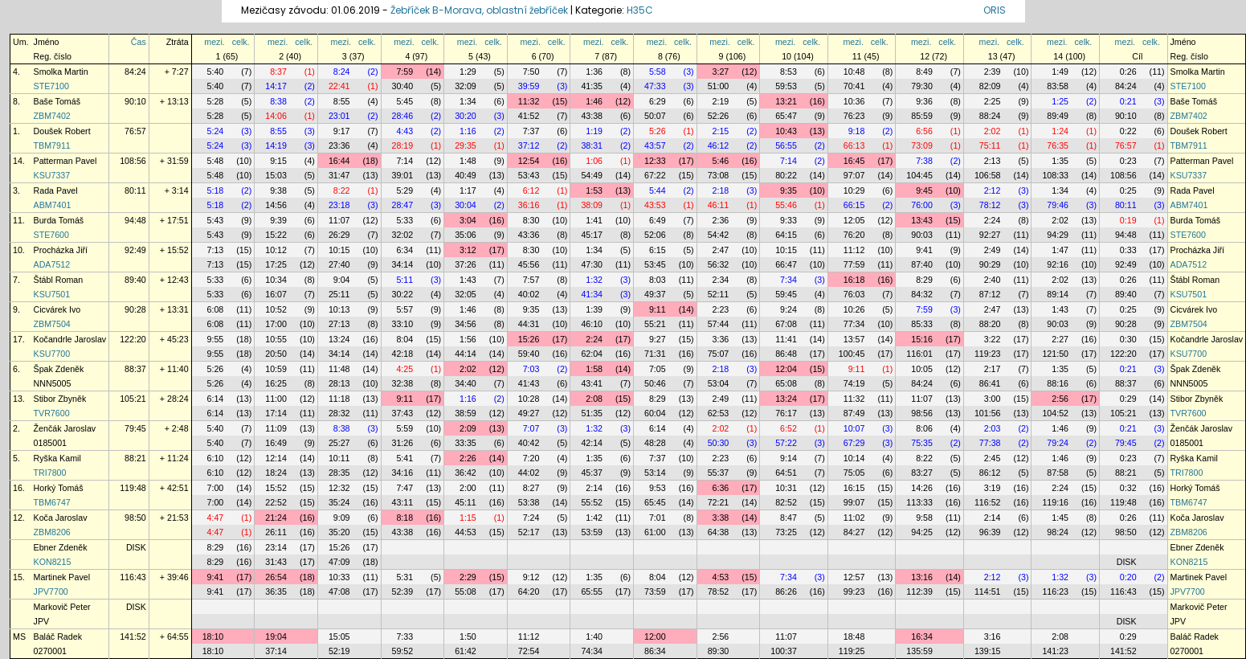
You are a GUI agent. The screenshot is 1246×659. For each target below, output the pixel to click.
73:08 (718, 175)
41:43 (529, 383)
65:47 (786, 116)
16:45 (854, 161)
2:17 (992, 369)
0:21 (1128, 101)
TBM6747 (52, 502)
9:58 (924, 517)
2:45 (992, 458)
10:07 (854, 428)
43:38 (592, 116)
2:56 (1060, 398)
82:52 (786, 502)
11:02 (854, 517)
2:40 (992, 279)
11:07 (339, 220)
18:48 (854, 636)
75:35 (922, 443)
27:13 (339, 324)
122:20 (133, 339)
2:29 (468, 577)
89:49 (1057, 116)
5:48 (215, 161)
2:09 (468, 428)
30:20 (465, 116)
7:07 (531, 428)
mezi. (214, 42)
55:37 (718, 472)
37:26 (465, 264)
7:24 (531, 517)
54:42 (718, 234)
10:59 (276, 369)
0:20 (1128, 577)
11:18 (339, 398)
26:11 (276, 532)
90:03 (922, 234)
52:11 (718, 294)
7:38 (924, 161)
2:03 (992, 428)
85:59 (922, 116)
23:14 (276, 547)
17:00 (276, 324)
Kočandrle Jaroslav (70, 339)
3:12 (468, 250)
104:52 (1055, 413)
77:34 (854, 324)
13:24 (339, 339)
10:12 (276, 250)
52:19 (339, 651)
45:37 (592, 472)
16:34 (922, 636)
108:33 (1055, 175)
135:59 (919, 651)
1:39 (594, 309)
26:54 (276, 577)
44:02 (529, 472)
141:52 (133, 636)
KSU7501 (52, 294)
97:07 (854, 175)
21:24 (276, 517)
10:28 (529, 398)
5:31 (404, 577)
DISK (136, 547)
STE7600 (51, 234)
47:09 (339, 562)
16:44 (339, 161)
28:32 (339, 413)
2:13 (992, 161)
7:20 (531, 458)
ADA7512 (52, 264)
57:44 (718, 324)
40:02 (529, 294)
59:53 (786, 86)
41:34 (592, 294)
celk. (241, 42)
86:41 (990, 383)
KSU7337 (52, 175)
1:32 (594, 279)
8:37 (278, 71)
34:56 (465, 324)
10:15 (339, 250)
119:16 (1055, 502)
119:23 (987, 353)
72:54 (529, 651)
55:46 (786, 205)
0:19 (1128, 220)
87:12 (990, 294)
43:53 (655, 205)
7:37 (531, 131)
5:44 (657, 190)
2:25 (992, 101)
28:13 (339, 383)
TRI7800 (50, 472)
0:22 (1128, 131)
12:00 (655, 636)
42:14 (592, 443)
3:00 (992, 398)
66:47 (786, 264)
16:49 (276, 443)
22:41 (339, 86)
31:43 (276, 562)
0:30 (1128, 339)
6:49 (657, 220)
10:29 (854, 190)
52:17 (529, 532)
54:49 (592, 175)
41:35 (592, 86)
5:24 (215, 131)
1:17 (468, 190)
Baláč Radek (58, 636)
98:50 (135, 517)
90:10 (135, 101)
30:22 (403, 294)
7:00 (215, 488)
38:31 (592, 145)
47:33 (655, 86)
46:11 (718, 205)
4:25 (404, 369)
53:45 (655, 264)
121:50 (1055, 353)
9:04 (341, 279)
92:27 (990, 234)
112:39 (919, 591)
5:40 (215, 71)
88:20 (990, 324)
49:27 (529, 413)
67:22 (655, 175)
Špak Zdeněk (59, 369)
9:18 (856, 131)
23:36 (339, 145)
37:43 (403, 413)
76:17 (786, 413)
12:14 (276, 458)
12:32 (339, 488)
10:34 (276, 279)
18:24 (276, 472)
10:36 (854, 101)
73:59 (655, 591)
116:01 (919, 353)
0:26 (1128, 71)
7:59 (404, 71)
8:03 (657, 279)
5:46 (721, 161)
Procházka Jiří (61, 250)
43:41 (592, 383)
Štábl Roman (59, 279)
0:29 (1128, 398)
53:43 (529, 175)
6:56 (924, 131)
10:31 (786, 488)
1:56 (468, 339)
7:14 (404, 161)
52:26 (718, 116)
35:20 (339, 532)
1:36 (594, 71)
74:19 (854, 383)
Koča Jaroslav (61, 517)
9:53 (657, 488)
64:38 (718, 532)
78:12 (990, 205)
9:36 (924, 101)
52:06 (655, 234)
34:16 (403, 472)
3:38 (721, 517)
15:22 (276, 234)
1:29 (468, 71)
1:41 (594, 220)
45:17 (592, 234)
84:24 (135, 71)
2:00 (468, 488)
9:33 (788, 220)
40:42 (529, 443)
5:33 (404, 220)
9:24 (788, 309)
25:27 (339, 443)
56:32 (718, 264)
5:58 (657, 71)
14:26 (922, 488)
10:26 (854, 309)
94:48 (135, 220)
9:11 (657, 309)
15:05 (339, 636)
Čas (138, 42)
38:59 (465, 413)
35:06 (465, 234)
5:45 (404, 101)
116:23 (1055, 591)
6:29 (657, 101)
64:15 (786, 234)
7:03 (531, 369)
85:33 (922, 324)
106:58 (987, 175)
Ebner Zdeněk (61, 547)
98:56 (922, 413)
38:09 (592, 205)
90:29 (990, 264)
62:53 (718, 413)
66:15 (854, 205)
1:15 (468, 517)
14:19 (276, 145)
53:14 (655, 472)
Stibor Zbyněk (60, 398)
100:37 (783, 651)
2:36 (721, 220)
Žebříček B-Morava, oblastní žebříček (479, 10)
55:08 (465, 591)
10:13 (339, 309)
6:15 (657, 250)
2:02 (992, 131)
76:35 (1057, 145)
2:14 (594, 488)
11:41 (786, 339)
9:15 (278, 161)
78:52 (718, 591)
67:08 (786, 324)
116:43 (133, 577)
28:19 (403, 145)
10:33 (339, 577)
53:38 (529, 502)
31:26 (403, 443)
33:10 (403, 324)
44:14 (465, 353)
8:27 (531, 488)
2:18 (721, 190)
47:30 (592, 264)
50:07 (655, 116)
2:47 (721, 250)
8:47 (788, 517)
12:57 (854, 577)
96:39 (990, 532)
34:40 (465, 383)
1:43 (468, 279)
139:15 (987, 651)
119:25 (852, 651)
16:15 (854, 488)
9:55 (215, 339)
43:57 (655, 145)
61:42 (465, 651)
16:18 (854, 279)
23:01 (339, 116)
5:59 (404, 428)
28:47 (403, 205)
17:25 (276, 264)
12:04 (786, 369)
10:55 (276, 339)
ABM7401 (52, 205)
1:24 (1060, 131)
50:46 (655, 383)
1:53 (594, 190)
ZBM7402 (52, 116)
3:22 (992, 339)
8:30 (531, 220)
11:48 (339, 369)
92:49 (135, 250)
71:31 (655, 353)
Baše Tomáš (57, 101)
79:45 (135, 428)
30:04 (465, 205)
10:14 (854, 458)
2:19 (721, 101)
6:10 (215, 458)
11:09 (276, 428)
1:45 (1060, 517)
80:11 (135, 190)
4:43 (404, 131)
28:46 (403, 116)
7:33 (404, 636)
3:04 (468, 220)
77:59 (854, 264)
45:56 (529, 264)
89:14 (1057, 294)
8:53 (788, 71)
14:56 (276, 205)
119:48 (133, 488)
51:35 (592, 413)
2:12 (992, 190)
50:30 (718, 443)
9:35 (788, 190)
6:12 (531, 190)
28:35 (339, 472)
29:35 (465, 145)
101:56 (987, 413)
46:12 (718, 145)
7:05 (657, 369)
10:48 (854, 71)
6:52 (788, 428)
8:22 (341, 190)
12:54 (529, 161)
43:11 (403, 502)
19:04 (276, 636)
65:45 (655, 502)
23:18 (339, 205)
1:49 (1060, 71)
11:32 (529, 101)
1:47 (1060, 250)
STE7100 (51, 86)
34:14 (403, 264)
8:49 (924, 71)
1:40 (594, 636)
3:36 (721, 339)
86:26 (786, 591)
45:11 (465, 502)
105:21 (133, 398)
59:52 (403, 651)
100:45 (852, 353)
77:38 (990, 443)
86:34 (655, 651)
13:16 (922, 577)
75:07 (718, 353)
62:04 (592, 353)
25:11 (339, 294)
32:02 (403, 234)
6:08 (215, 309)
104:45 (919, 175)
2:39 (992, 71)
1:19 (594, 131)
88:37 (135, 369)
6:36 (721, 488)
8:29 (924, 279)
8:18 (404, 517)
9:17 (341, 131)
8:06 (924, 428)
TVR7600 (52, 413)
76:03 (854, 294)
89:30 (718, 651)
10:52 (276, 309)
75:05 (854, 472)
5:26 (657, 131)
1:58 (594, 369)
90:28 (135, 309)
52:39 (403, 591)
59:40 (529, 353)
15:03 (276, 175)
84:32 (922, 294)
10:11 (339, 458)
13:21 (786, 101)
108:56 (133, 161)
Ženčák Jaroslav (65, 428)
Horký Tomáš (59, 488)
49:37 (655, 294)
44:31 (529, 324)
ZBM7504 (52, 324)
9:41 (924, 250)
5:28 (215, 101)
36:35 (276, 591)
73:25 (786, 532)
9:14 (788, 458)
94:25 (922, 532)
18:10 (213, 636)
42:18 (403, 353)
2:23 (721, 309)
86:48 (786, 353)
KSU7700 (52, 353)
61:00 (655, 532)
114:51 (987, 591)
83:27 (922, 472)
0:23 (1128, 161)
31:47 (339, 175)
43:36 (529, 234)
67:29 (854, 443)
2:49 (992, 250)
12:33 (655, 161)
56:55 (786, 145)
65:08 (786, 383)
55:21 (655, 324)
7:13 (215, 250)
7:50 (531, 71)
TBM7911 (52, 145)
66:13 (854, 145)
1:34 (468, 101)
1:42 (594, 517)
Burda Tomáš (59, 220)
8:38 (278, 101)
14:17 (276, 86)
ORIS (994, 10)
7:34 (788, 279)
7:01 (657, 517)
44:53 (465, 532)
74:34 (592, 651)
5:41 (404, 458)
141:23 (1055, 651)
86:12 (990, 472)
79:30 (922, 86)
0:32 (1128, 488)
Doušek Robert (62, 131)
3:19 (992, 488)
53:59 (592, 532)
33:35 (465, 443)
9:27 (657, 339)
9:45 (924, 190)
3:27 (721, 71)
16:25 (276, 383)
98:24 (1057, 532)
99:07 (854, 502)
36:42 (465, 472)
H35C (640, 10)
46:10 (592, 324)
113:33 (919, 502)
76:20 (854, 234)
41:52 (529, 116)
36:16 (529, 205)
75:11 (990, 145)
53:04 (718, 383)
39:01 (403, 175)
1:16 (468, 131)
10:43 (786, 131)
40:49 (465, 175)
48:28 (655, 443)
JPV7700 (51, 591)
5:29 (404, 190)
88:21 (135, 458)
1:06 (594, 161)
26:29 (339, 234)
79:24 (1057, 443)
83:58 (1057, 86)
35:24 (339, 502)
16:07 (276, 294)
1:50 (468, 636)
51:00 (718, 86)
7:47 (404, 488)
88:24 (990, 116)
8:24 (341, 71)
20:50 (276, 353)
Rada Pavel (56, 190)
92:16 (1057, 264)
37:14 (276, 651)
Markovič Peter (62, 607)
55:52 (592, 502)
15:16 (922, 339)
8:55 (341, 101)
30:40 (403, 86)
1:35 (1060, 161)
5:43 (215, 220)
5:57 (404, 309)
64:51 (786, 472)
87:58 (1057, 472)
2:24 (992, 220)
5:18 (215, 190)
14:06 (276, 116)
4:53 (721, 577)
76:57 (135, 131)
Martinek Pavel (62, 577)
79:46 (1057, 205)
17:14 (276, 413)
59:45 (786, 294)
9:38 (278, 190)
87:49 (854, 413)
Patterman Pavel (65, 161)
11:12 (854, 250)
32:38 (403, 383)
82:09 (990, 86)
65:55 (592, 591)
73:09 (922, 145)
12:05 (854, 220)
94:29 (1057, 234)
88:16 (1057, 383)
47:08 (339, 591)
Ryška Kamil (57, 458)
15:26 (529, 339)
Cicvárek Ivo (57, 309)
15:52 (276, 488)
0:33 (1128, 250)
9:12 (531, 577)
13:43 (922, 220)
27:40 (339, 264)
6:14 (215, 398)
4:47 (215, 517)
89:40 (135, 279)
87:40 (922, 264)
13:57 (854, 339)
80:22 (786, 175)
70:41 (854, 86)
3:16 (992, 636)
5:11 (404, 279)
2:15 (721, 131)
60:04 (655, 413)
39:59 (529, 86)
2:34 (721, 279)
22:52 (276, 502)
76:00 (922, 205)
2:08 (594, 398)
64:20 (529, 591)
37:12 (529, 145)
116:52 (987, 502)
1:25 (1060, 101)
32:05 (465, 294)
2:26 (468, 458)
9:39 (278, 220)
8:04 (404, 339)
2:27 (1060, 339)
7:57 (531, 279)
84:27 (854, 532)
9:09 (341, 517)
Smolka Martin (61, 71)
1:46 (594, 101)
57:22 (786, 443)
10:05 (922, 369)
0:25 (1128, 190)
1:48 (468, 161)
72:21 (718, 502)
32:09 (465, 86)
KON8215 (52, 562)
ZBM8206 (52, 532)
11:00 (276, 398)
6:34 (404, 250)
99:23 (854, 591)
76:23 (854, 116)
